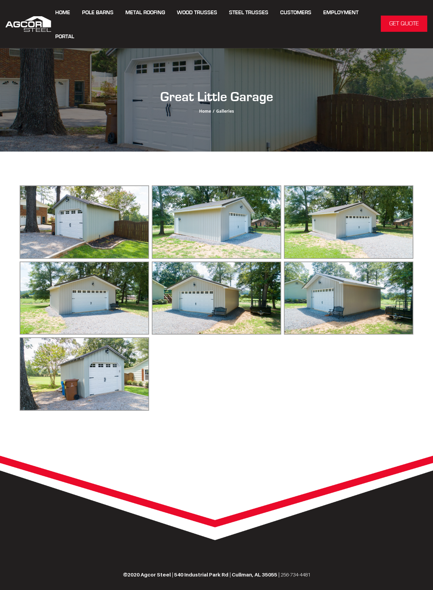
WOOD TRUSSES (197, 12)
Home (62, 12)
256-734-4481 (295, 574)
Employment (340, 12)
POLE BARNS (98, 12)
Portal (64, 36)
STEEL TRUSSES (248, 12)
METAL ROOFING (145, 12)
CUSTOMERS (295, 12)
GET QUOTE (404, 24)
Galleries (225, 111)
